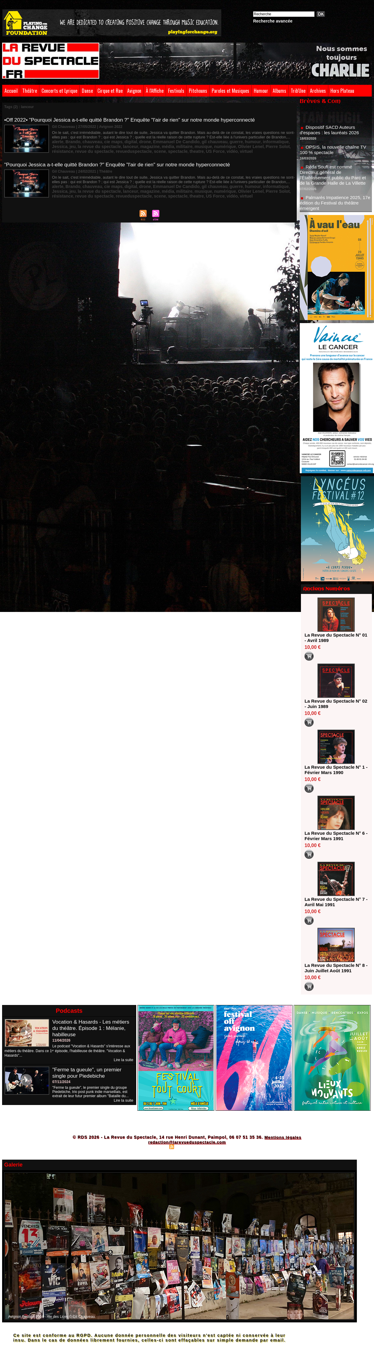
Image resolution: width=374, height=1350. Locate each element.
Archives (318, 90)
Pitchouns (198, 90)
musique (144, 145)
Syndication (186, 1146)
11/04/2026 (61, 1040)
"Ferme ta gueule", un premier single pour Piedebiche (88, 1072)
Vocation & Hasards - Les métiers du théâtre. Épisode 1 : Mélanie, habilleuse (92, 1028)
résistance (229, 145)
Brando (70, 141)
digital (119, 141)
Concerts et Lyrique (59, 90)
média (114, 145)
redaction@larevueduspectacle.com (187, 1142)
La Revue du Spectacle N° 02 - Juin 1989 (334, 703)
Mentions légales (282, 1137)
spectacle (105, 149)
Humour (261, 90)
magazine (98, 145)
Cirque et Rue (110, 90)
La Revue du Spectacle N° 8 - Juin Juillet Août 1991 (334, 968)
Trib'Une (298, 90)
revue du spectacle (256, 145)
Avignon (134, 90)
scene (89, 149)
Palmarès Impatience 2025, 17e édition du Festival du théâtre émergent (335, 205)
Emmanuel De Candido (158, 141)
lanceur (82, 145)
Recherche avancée (273, 21)
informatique (244, 141)
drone (132, 141)
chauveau (86, 141)
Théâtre (29, 90)
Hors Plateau (342, 90)
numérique (163, 145)
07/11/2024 (61, 1081)
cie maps (104, 141)
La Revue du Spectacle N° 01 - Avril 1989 (334, 637)
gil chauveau (191, 141)
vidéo (151, 149)
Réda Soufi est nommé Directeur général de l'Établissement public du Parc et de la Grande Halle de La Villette (334, 177)
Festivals (176, 90)
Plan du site (157, 1146)
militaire (128, 145)
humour (224, 141)
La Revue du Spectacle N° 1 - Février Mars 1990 (334, 769)
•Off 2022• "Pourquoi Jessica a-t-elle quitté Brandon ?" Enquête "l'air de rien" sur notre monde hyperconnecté (135, 120)
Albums (279, 90)
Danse (87, 90)
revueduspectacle (67, 149)
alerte (57, 141)
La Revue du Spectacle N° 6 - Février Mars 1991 (334, 836)
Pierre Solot (208, 145)
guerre (209, 141)
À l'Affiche (155, 90)
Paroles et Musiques (230, 90)
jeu (274, 141)
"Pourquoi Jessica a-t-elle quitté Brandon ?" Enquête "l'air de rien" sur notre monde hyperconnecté (122, 164)
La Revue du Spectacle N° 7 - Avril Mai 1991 (334, 902)
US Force (137, 149)
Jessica (262, 141)
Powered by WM (213, 1146)
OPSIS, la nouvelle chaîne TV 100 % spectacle (334, 152)
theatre (121, 149)
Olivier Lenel (185, 145)
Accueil (11, 90)
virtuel (163, 149)
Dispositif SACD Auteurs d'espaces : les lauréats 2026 (331, 132)
